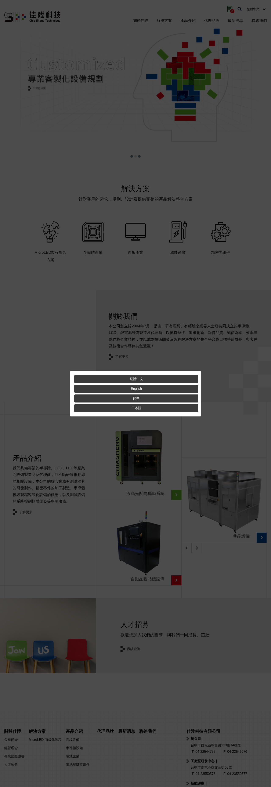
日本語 (136, 408)
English (136, 388)
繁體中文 (136, 379)
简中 (136, 398)
